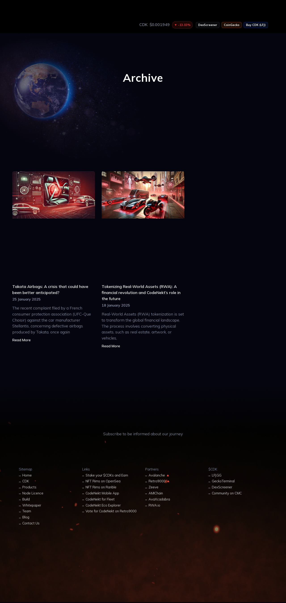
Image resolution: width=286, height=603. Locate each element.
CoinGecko (231, 25)
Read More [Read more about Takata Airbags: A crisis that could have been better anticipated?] (21, 340)
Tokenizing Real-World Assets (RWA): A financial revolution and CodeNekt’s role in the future (141, 292)
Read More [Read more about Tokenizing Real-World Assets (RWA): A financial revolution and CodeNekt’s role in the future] (111, 346)
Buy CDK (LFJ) (256, 25)
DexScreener (207, 25)
